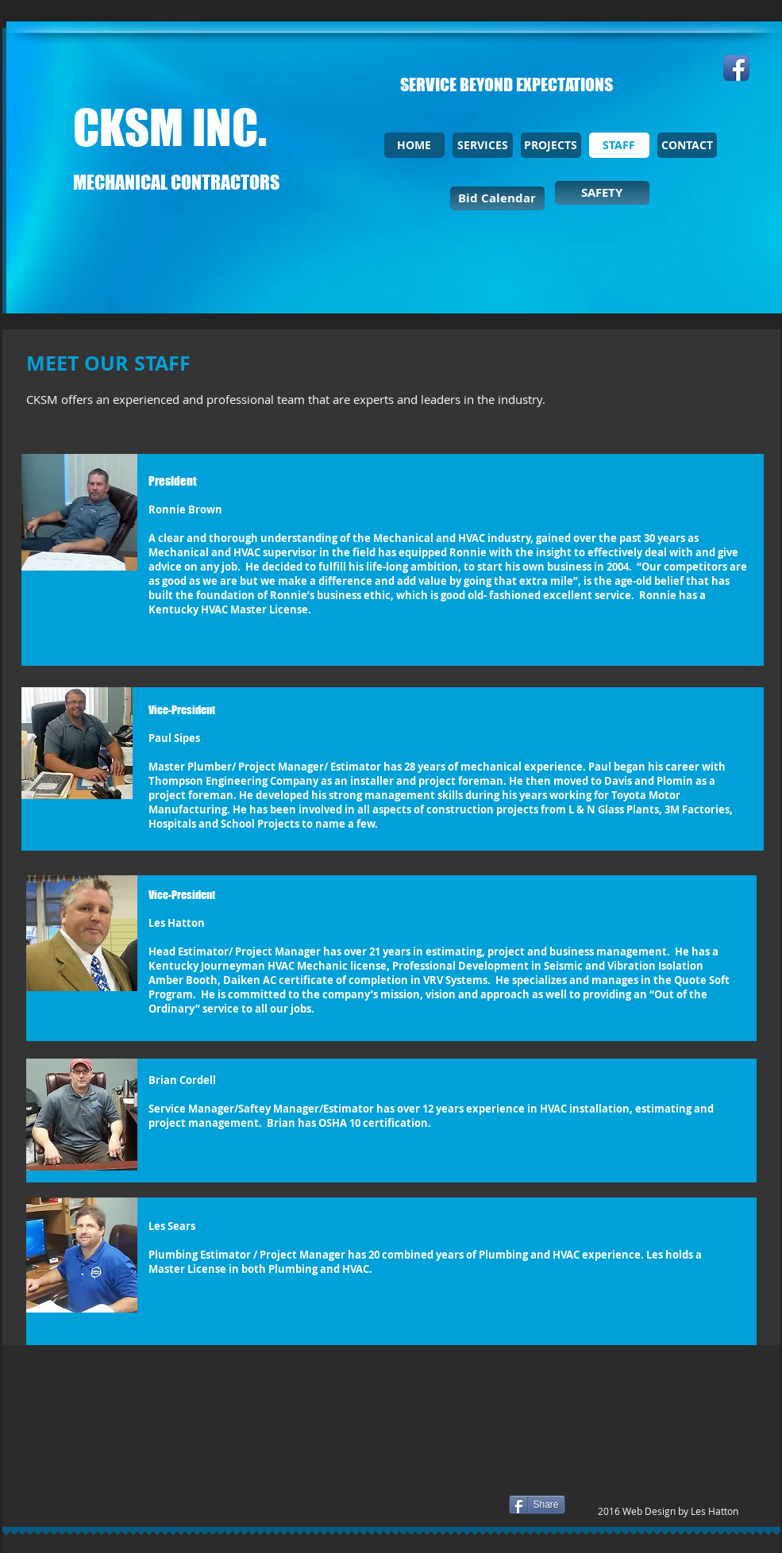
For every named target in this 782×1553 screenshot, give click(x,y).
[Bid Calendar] (497, 198)
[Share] (537, 1504)
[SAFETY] (602, 193)
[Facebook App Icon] (736, 68)
